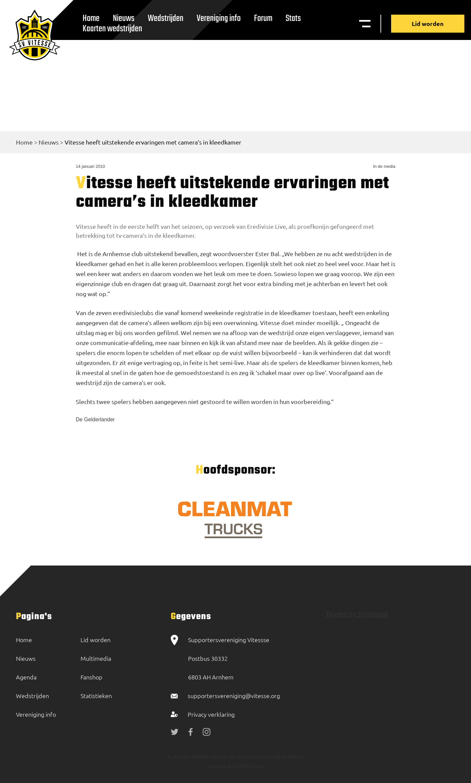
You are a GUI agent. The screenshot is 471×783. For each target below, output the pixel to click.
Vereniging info (219, 18)
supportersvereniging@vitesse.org (234, 695)
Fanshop (92, 677)
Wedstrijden (165, 18)
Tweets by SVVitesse (357, 613)
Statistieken (96, 695)
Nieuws (49, 142)
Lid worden (428, 23)
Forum (263, 18)
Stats (293, 18)
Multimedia (96, 658)
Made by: (217, 766)
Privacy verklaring (211, 714)
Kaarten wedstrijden (112, 29)
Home (24, 142)
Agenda (26, 677)
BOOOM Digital (245, 766)
